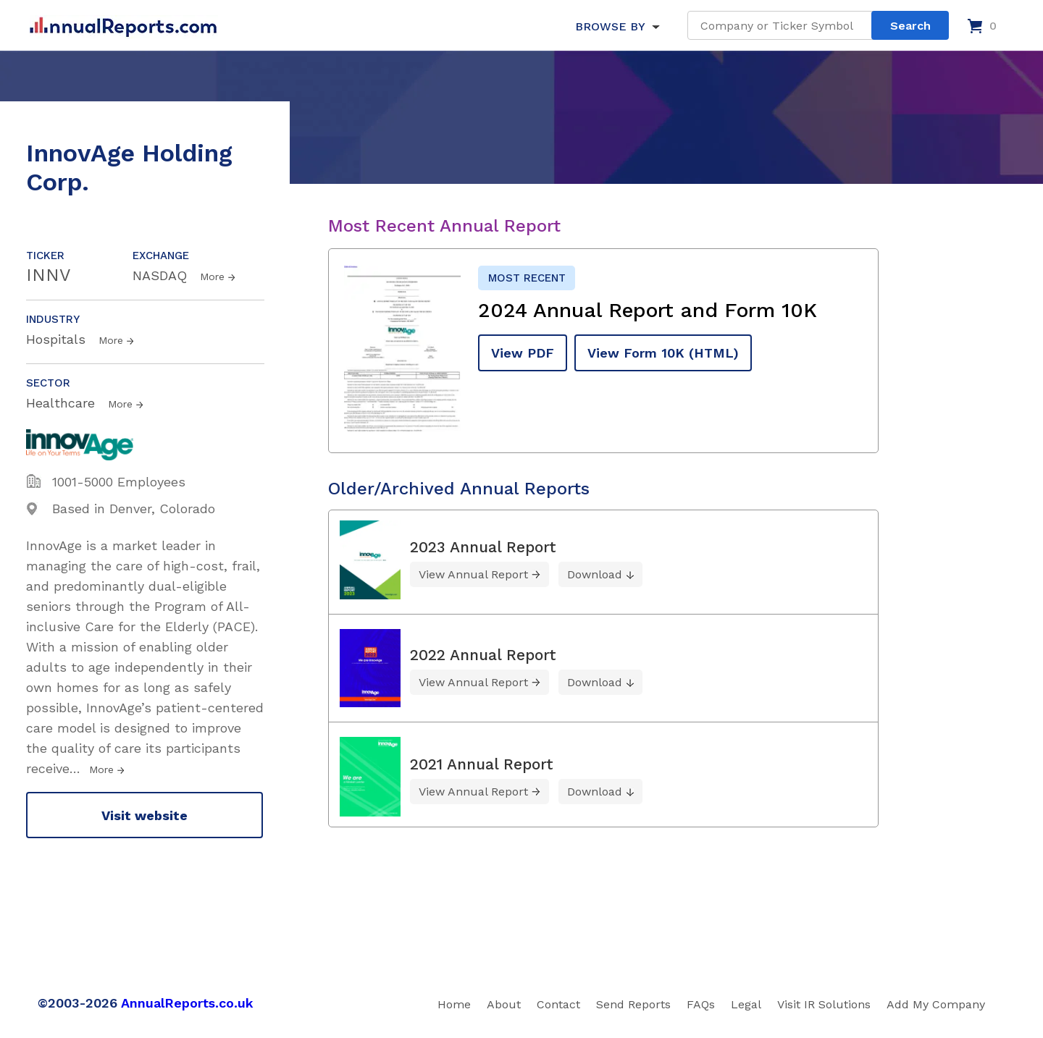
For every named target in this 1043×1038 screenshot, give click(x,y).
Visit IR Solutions (824, 1004)
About (504, 1004)
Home (454, 1004)
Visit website (144, 815)
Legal (746, 1004)
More (212, 276)
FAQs (701, 1004)
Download (594, 574)
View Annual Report (473, 574)
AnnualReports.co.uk (187, 1002)
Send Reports (633, 1004)
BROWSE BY (610, 26)
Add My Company (936, 1004)
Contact (558, 1004)
